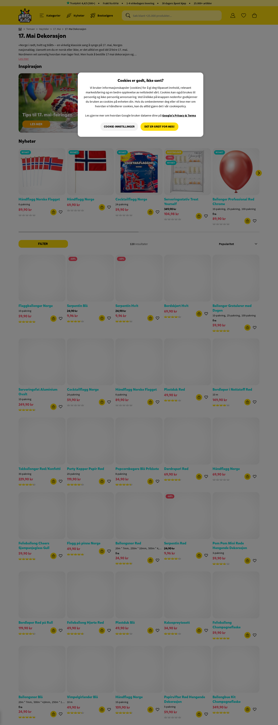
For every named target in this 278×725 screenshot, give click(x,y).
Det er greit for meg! (159, 126)
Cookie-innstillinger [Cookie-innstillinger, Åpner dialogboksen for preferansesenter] (119, 126)
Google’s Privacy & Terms (179, 115)
